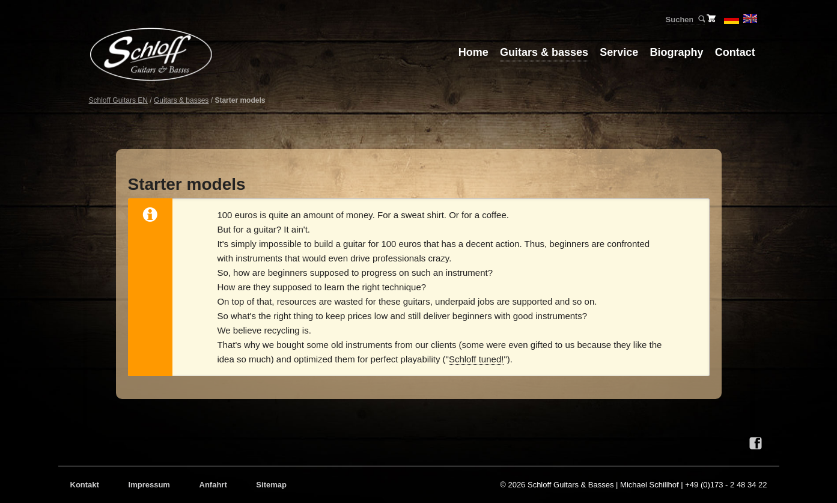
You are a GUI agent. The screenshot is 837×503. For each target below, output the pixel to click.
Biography (677, 52)
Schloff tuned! (476, 359)
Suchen (701, 19)
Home (473, 52)
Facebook (755, 443)
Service (619, 52)
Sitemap (271, 484)
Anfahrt (213, 484)
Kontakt (84, 484)
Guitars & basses (544, 52)
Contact (735, 52)
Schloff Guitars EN (118, 100)
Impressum (149, 484)
